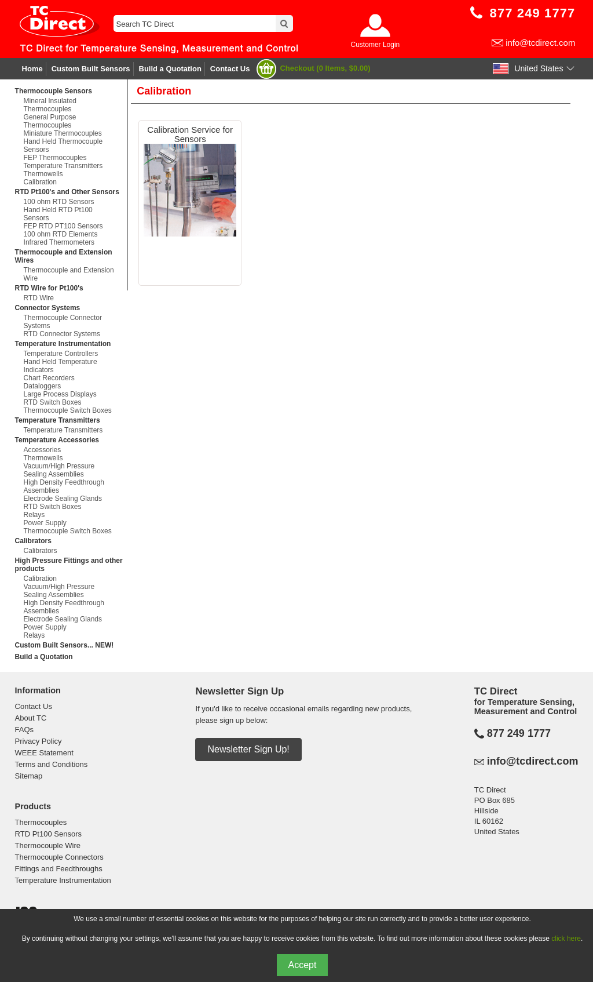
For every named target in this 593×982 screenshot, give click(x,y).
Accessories (42, 450)
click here (566, 938)
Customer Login (375, 45)
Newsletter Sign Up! (248, 749)
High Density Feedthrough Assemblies (64, 486)
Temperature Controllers (61, 354)
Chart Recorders (49, 378)
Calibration (40, 182)
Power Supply (45, 523)
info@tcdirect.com (540, 43)
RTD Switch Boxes (53, 402)
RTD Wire (39, 298)
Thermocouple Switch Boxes (68, 410)
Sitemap (29, 776)
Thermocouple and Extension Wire (69, 274)
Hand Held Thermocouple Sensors (63, 145)
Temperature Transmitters (63, 166)
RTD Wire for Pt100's (49, 288)
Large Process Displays (60, 394)
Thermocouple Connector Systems (63, 322)
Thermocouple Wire (47, 845)
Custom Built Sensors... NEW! (64, 645)
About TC (31, 718)
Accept (302, 965)
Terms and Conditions (51, 764)
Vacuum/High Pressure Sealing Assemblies (59, 470)
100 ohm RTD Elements (61, 234)
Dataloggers (42, 386)
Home (32, 68)
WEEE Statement (44, 752)
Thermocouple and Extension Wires (63, 256)
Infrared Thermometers (59, 242)
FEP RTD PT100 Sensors (63, 226)
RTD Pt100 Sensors (48, 834)
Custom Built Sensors (91, 68)
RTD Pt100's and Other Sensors (67, 192)
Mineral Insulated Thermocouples (50, 105)
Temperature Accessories (57, 440)
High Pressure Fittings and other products (69, 565)
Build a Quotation (170, 68)
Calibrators (33, 541)
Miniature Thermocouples (63, 133)
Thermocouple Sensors (53, 91)
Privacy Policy (38, 741)
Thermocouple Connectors (59, 857)
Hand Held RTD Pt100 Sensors (58, 214)
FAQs (24, 729)
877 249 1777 (519, 733)
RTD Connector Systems (62, 334)
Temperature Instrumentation (63, 344)
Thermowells (43, 174)
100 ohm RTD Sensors (59, 202)
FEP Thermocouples (55, 158)
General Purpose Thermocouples (50, 121)
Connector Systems (47, 308)
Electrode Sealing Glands (63, 498)
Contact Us (230, 68)
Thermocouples (41, 822)
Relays (34, 515)
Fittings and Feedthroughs (59, 868)
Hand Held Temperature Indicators (60, 366)
